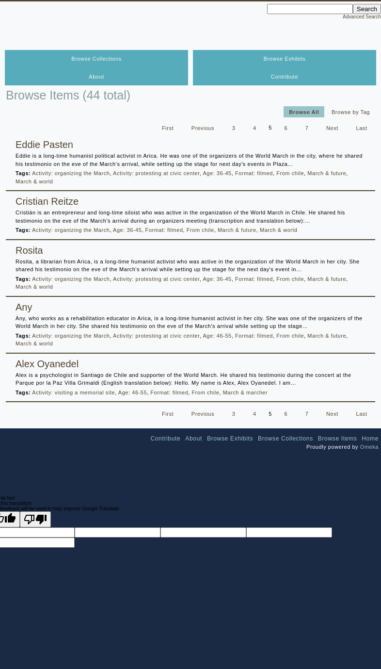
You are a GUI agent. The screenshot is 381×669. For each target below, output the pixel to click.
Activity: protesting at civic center (156, 173)
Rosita (29, 250)
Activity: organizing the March (71, 173)
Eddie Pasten (44, 144)
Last (361, 128)
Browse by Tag (351, 111)
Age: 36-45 (217, 173)
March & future (326, 173)
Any (24, 307)
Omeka (369, 447)
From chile (290, 173)
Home (370, 438)
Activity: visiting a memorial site (73, 392)
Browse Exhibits (285, 59)
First (168, 128)
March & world (34, 181)
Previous (202, 128)
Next (332, 128)
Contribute (284, 77)
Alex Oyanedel (47, 364)
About (96, 77)
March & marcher (245, 392)
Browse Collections (96, 59)
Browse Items (337, 438)
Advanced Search (362, 16)
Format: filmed (254, 173)
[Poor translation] (35, 519)
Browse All (304, 111)
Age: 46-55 (217, 336)
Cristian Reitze (47, 201)
